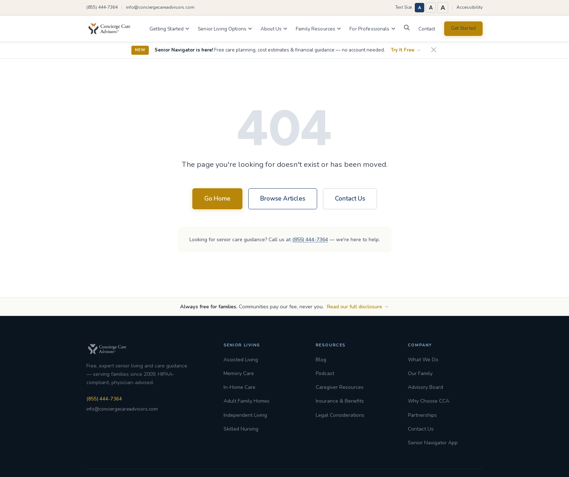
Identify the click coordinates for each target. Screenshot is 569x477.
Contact (426, 28)
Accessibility (470, 7)
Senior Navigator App (433, 442)
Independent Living (245, 415)
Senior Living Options (225, 28)
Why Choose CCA (428, 401)
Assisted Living (241, 359)
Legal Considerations (340, 415)
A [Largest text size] (443, 8)
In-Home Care (239, 387)
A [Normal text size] (419, 7)
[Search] (407, 29)
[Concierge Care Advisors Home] (112, 28)
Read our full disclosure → (358, 306)
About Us (274, 28)
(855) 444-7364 (102, 7)
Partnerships (422, 415)
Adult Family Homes (247, 401)
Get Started (463, 28)
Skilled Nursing (241, 428)
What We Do (423, 359)
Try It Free (406, 50)
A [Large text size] (431, 7)
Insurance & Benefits (340, 401)
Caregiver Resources (340, 387)
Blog (321, 359)
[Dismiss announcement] (434, 50)
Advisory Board (425, 387)
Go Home (217, 198)
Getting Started (169, 28)
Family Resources (318, 28)
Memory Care (239, 373)
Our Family (420, 373)
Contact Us (350, 198)
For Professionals (372, 28)
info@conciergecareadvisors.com (160, 7)
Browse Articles (282, 198)
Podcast (325, 373)
